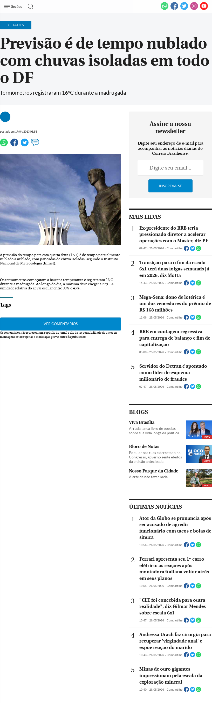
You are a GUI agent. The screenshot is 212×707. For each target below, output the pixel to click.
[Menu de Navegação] (14, 6)
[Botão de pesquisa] (29, 6)
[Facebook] (174, 9)
